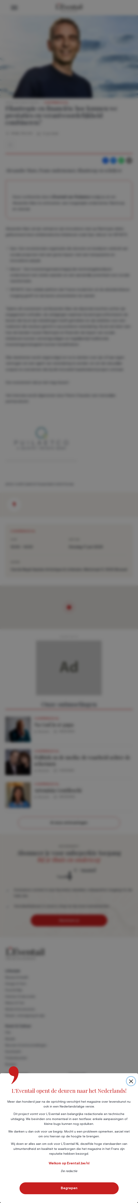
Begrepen (69, 1188)
